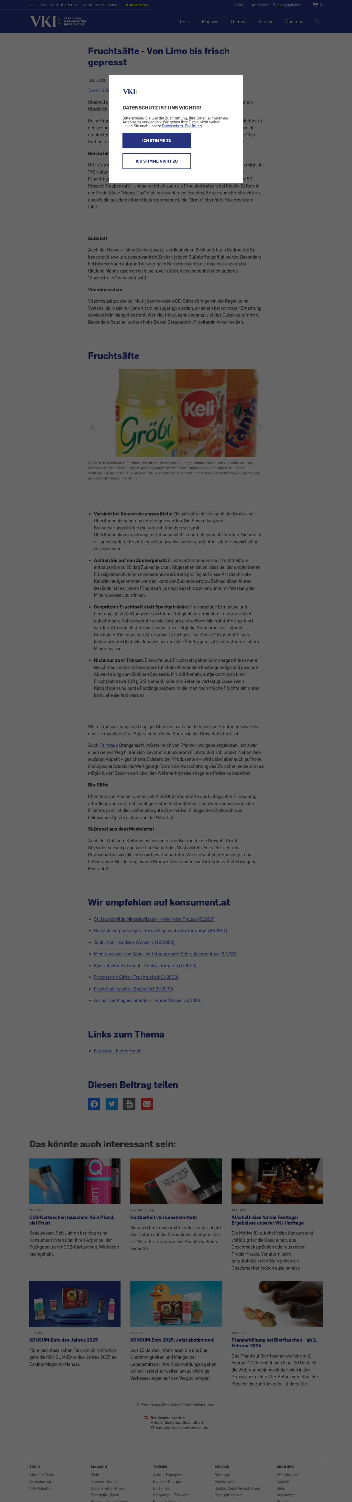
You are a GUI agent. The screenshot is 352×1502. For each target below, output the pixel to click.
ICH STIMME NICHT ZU (157, 161)
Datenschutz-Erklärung (182, 125)
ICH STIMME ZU (156, 140)
